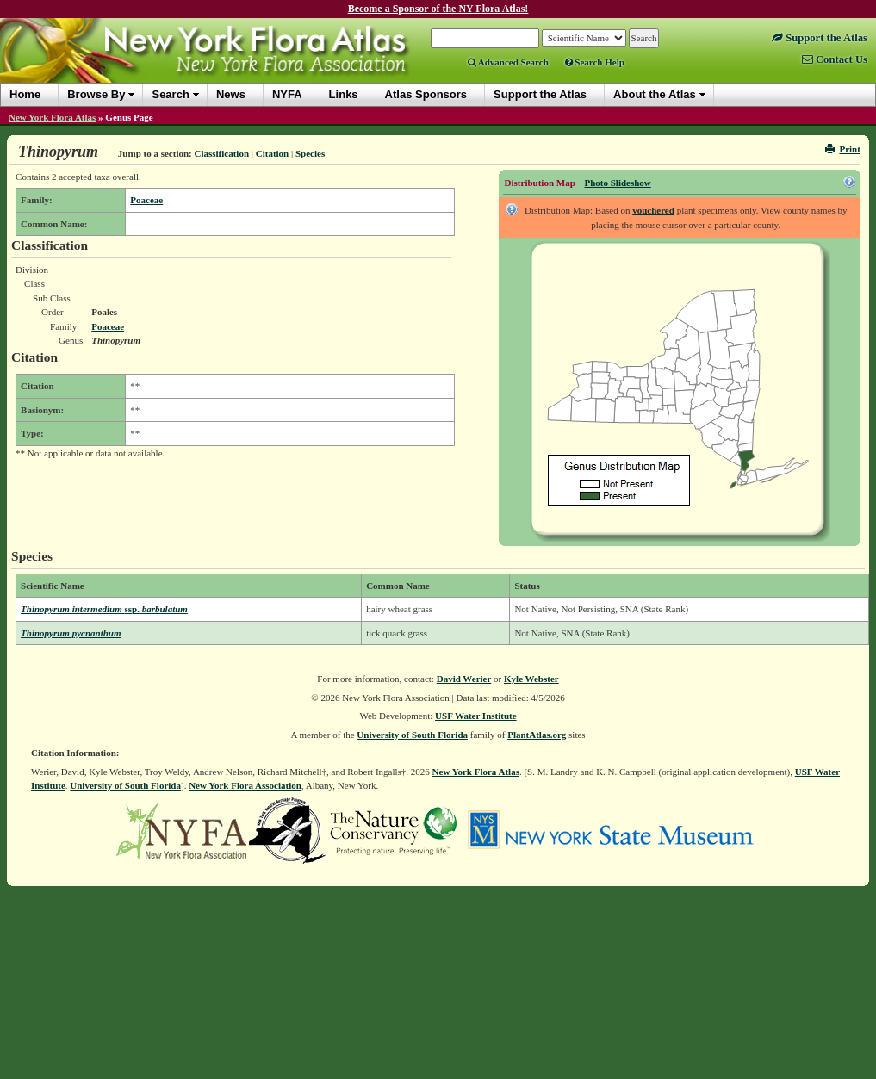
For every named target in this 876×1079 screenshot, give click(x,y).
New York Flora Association (245, 785)
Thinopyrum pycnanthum (71, 633)
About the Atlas (654, 94)
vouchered (653, 210)
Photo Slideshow (617, 182)
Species (310, 153)
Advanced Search (508, 62)
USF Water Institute (476, 715)
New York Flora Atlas (52, 117)
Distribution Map (540, 182)
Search (170, 94)
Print (842, 149)
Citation (272, 153)
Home (24, 94)
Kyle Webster (531, 678)
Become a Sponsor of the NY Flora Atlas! (438, 9)
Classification (221, 153)
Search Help (594, 62)
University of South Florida (412, 734)
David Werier (464, 678)
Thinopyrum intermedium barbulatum (104, 609)
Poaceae (146, 200)
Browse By (96, 94)
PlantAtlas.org (536, 734)
